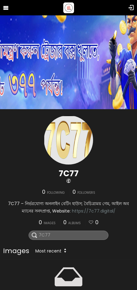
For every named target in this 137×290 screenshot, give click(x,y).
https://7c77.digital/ (93, 211)
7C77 (69, 173)
